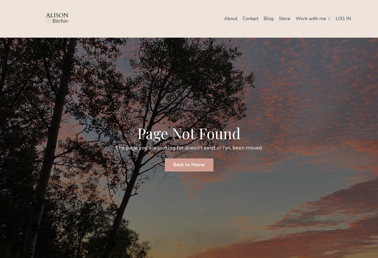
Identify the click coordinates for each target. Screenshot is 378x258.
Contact (250, 18)
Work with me (313, 18)
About (230, 18)
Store (284, 18)
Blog (269, 18)
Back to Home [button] (189, 165)
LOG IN (343, 18)
